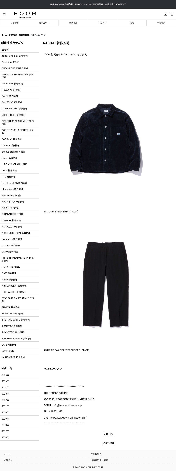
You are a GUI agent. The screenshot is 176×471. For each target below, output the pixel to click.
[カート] (171, 14)
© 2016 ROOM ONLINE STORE (88, 467)
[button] (4, 14)
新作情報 (108, 443)
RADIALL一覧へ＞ (53, 368)
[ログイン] (165, 14)
